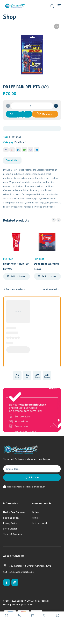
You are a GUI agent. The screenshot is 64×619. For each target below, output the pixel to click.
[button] (56, 26)
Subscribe (34, 477)
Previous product (15, 289)
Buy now (47, 114)
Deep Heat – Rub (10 (16, 263)
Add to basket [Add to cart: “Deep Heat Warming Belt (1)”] (50, 276)
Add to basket (21, 114)
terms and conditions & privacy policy (29, 487)
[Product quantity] (32, 105)
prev (54, 220)
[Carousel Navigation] (56, 220)
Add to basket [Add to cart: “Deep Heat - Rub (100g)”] (19, 276)
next (58, 220)
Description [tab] (12, 160)
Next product (49, 289)
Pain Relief (20, 142)
